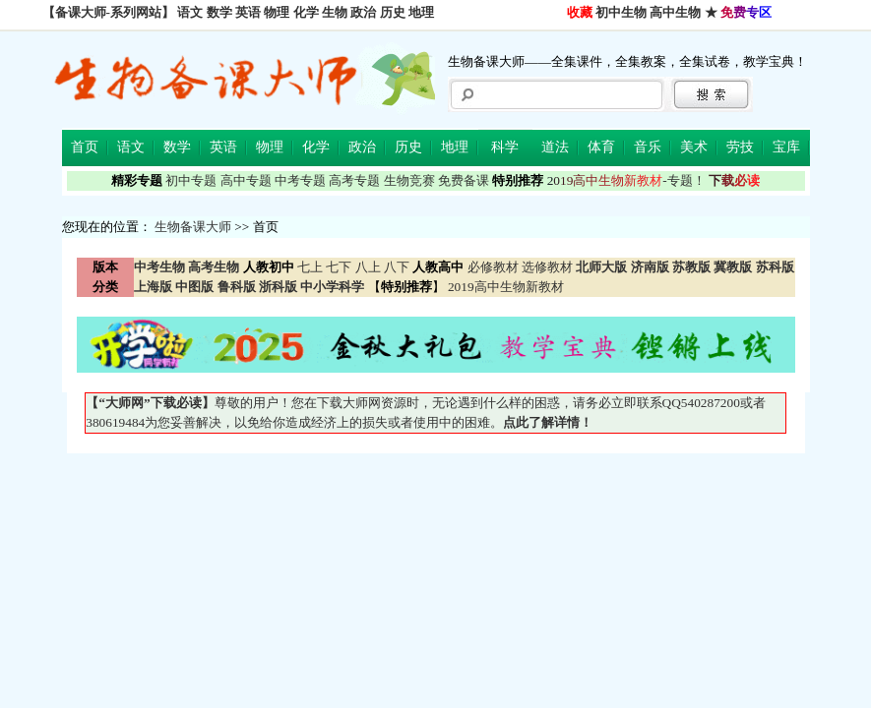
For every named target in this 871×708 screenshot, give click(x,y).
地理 (421, 12)
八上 (368, 267)
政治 (363, 12)
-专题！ (626, 180)
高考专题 (354, 180)
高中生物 (675, 12)
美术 (694, 147)
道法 (555, 147)
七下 (338, 267)
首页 (84, 147)
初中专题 (191, 180)
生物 (334, 12)
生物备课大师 (193, 226)
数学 (219, 12)
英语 (248, 12)
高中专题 (246, 180)
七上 (310, 267)
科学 (505, 147)
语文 (190, 12)
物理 (276, 12)
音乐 (647, 147)
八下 (396, 267)
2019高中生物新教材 (504, 286)
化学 (306, 12)
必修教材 (493, 267)
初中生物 (621, 12)
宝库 (786, 147)
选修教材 (547, 267)
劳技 (740, 147)
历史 (392, 12)
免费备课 (463, 180)
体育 (601, 147)
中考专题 (300, 180)
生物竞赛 (409, 180)
